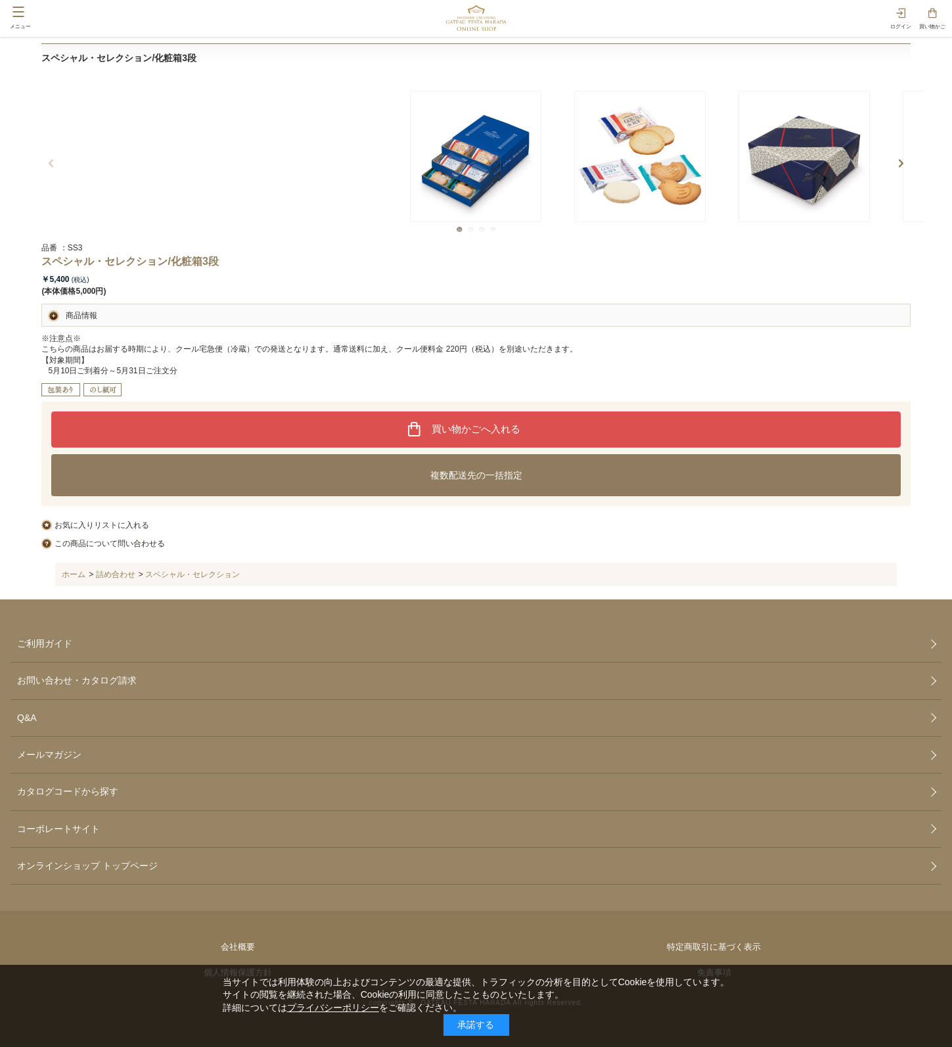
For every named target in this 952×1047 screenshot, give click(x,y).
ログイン (900, 27)
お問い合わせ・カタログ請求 (77, 680)
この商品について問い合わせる (110, 543)
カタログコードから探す (67, 791)
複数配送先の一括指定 (476, 475)
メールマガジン (49, 754)
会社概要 (238, 947)
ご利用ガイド (44, 643)
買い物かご (932, 27)
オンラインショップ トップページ (87, 865)
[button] (460, 230)
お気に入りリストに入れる (102, 525)
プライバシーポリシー (333, 1007)
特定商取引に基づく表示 (714, 947)
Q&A (27, 717)
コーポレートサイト (58, 829)
